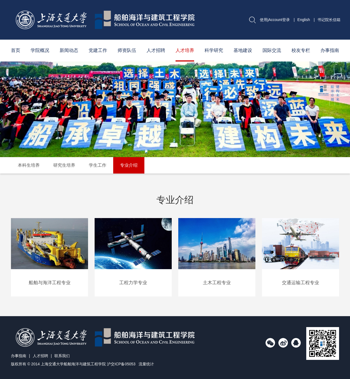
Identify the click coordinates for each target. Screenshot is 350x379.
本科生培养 (29, 165)
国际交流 (271, 50)
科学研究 (214, 50)
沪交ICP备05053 (121, 364)
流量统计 (146, 364)
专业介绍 (129, 165)
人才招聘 (156, 50)
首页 (15, 50)
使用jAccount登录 (275, 19)
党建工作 (98, 50)
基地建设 (243, 50)
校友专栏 (300, 50)
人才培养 (185, 50)
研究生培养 (64, 165)
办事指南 (329, 50)
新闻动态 (69, 50)
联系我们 (62, 356)
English (304, 19)
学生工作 (97, 165)
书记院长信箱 (328, 19)
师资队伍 (127, 50)
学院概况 (40, 50)
